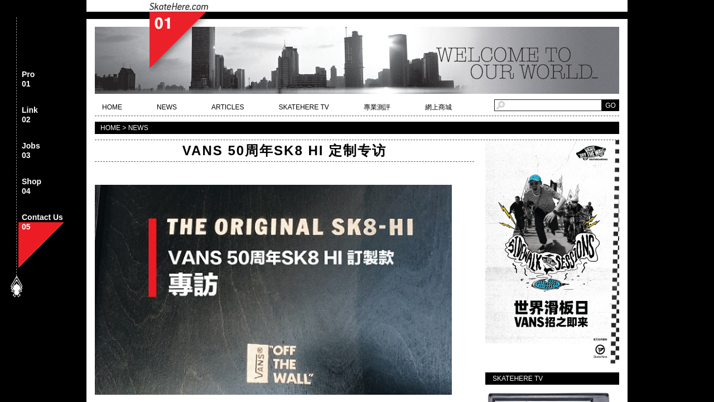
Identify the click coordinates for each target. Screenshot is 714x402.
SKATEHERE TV (303, 107)
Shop (31, 187)
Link (30, 115)
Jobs (31, 151)
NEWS (167, 107)
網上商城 (438, 107)
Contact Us (42, 222)
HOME (112, 107)
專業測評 (377, 107)
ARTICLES (227, 107)
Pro (28, 79)
